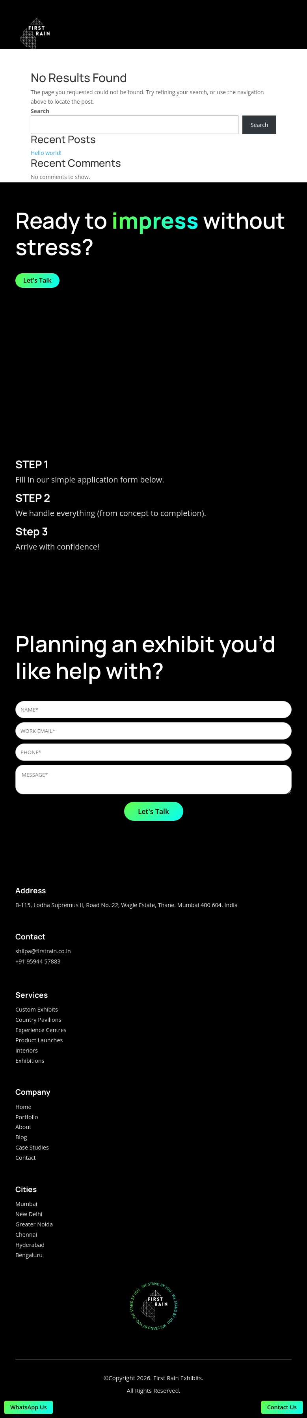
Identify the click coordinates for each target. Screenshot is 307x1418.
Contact (25, 1157)
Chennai (26, 1234)
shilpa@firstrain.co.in (43, 951)
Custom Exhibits (36, 1009)
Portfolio (26, 1117)
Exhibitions (30, 1060)
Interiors (26, 1050)
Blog (21, 1137)
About (23, 1127)
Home (23, 1107)
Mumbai (26, 1203)
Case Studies (32, 1147)
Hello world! (46, 153)
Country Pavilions (38, 1019)
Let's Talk (37, 280)
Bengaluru (29, 1255)
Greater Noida (34, 1224)
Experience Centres (40, 1030)
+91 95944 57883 (37, 961)
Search (40, 111)
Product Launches (39, 1040)
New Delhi (28, 1214)
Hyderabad (30, 1244)
